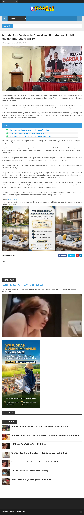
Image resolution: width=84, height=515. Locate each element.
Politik (27, 43)
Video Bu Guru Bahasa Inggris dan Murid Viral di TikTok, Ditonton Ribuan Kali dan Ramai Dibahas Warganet (45, 435)
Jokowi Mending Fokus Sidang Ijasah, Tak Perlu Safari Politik (29, 130)
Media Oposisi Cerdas (19, 512)
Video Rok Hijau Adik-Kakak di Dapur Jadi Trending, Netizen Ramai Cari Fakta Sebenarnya (39, 426)
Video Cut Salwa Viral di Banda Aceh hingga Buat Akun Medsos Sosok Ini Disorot (36, 462)
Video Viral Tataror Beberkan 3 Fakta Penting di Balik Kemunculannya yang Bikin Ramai (39, 453)
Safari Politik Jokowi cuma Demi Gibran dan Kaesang (26, 134)
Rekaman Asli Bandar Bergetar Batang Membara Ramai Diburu (31, 480)
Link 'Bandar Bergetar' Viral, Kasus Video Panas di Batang (29, 471)
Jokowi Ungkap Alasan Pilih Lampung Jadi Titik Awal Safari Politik (30, 137)
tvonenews (12, 200)
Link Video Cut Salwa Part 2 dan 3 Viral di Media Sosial (22, 285)
